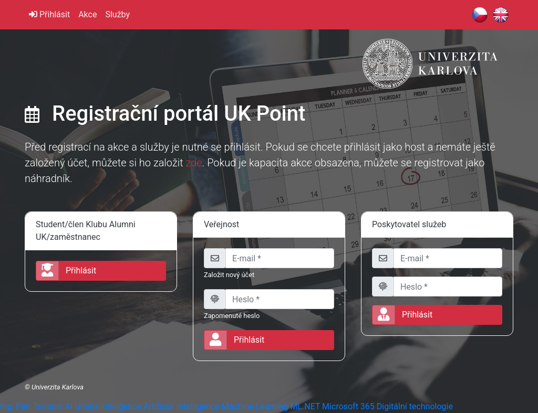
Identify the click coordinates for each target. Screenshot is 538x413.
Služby (117, 14)
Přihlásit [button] (66, 270)
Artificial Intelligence (181, 406)
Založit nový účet (229, 275)
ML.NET (305, 406)
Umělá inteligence (108, 406)
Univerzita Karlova (58, 387)
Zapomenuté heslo (232, 316)
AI (69, 406)
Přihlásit (49, 14)
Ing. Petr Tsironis (31, 406)
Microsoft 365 (348, 406)
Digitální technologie (415, 406)
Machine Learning (255, 406)
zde (193, 162)
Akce (87, 14)
